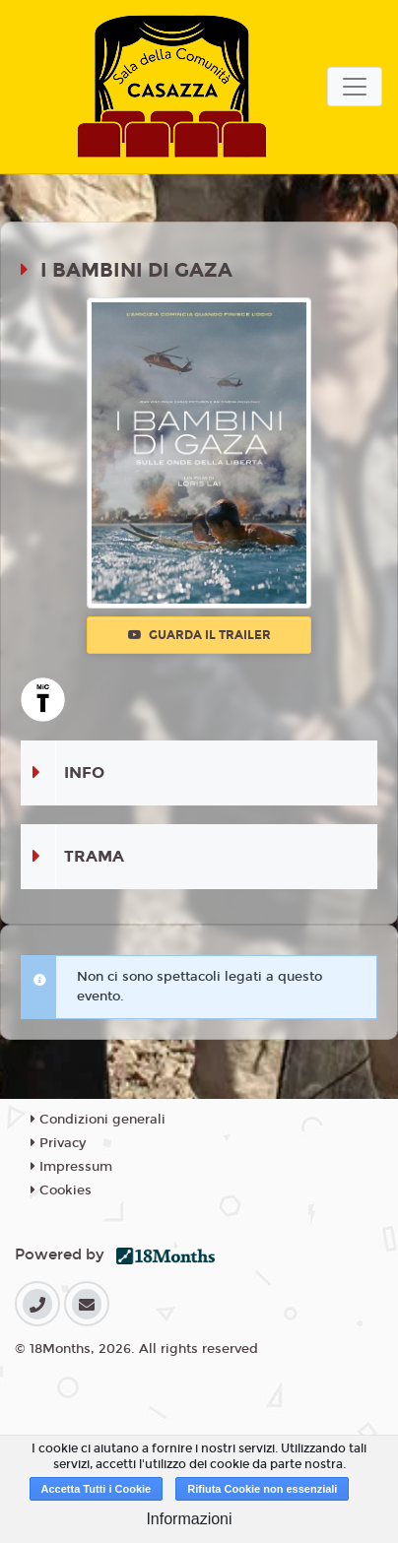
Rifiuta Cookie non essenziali (262, 1489)
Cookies (61, 1190)
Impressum (71, 1167)
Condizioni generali (98, 1119)
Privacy (58, 1143)
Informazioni (189, 1519)
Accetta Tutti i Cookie (96, 1489)
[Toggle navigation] (354, 86)
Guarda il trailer (199, 635)
